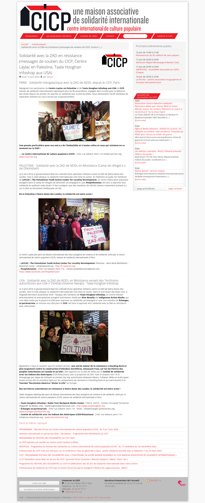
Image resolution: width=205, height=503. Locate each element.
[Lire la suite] (140, 120)
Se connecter (105, 497)
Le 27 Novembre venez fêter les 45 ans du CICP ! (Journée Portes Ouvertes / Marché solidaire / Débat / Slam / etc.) (73, 459)
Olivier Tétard (78, 497)
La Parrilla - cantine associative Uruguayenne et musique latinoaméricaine (158, 81)
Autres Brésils (141, 171)
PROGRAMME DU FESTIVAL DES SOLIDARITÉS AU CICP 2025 (47, 438)
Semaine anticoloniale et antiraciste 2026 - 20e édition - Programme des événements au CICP (63, 433)
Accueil (24, 44)
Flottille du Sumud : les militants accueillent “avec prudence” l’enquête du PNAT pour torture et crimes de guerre (159, 131)
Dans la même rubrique (33, 423)
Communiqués (39, 44)
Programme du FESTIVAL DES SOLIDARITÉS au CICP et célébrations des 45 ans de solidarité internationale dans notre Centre (78, 463)
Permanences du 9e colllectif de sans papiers (157, 55)
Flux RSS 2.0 (154, 480)
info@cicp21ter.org (73, 491)
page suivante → (176, 188)
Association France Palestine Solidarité (153, 103)
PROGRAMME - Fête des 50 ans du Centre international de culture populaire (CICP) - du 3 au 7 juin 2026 (68, 429)
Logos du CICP (92, 497)
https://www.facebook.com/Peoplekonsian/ (39, 271)
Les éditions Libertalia (145, 151)
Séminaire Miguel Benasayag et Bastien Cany (157, 62)
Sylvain (50, 76)
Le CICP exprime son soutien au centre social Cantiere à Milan (48, 442)
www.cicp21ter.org (28, 156)
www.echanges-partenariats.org (34, 411)
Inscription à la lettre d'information (39, 489)
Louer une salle (39, 483)
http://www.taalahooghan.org (91, 405)
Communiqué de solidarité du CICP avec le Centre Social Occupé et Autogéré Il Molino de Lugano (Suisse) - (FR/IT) (73, 468)
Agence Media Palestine (146, 128)
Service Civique (157, 171)
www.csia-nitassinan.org (56, 417)
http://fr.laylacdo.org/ (65, 266)
